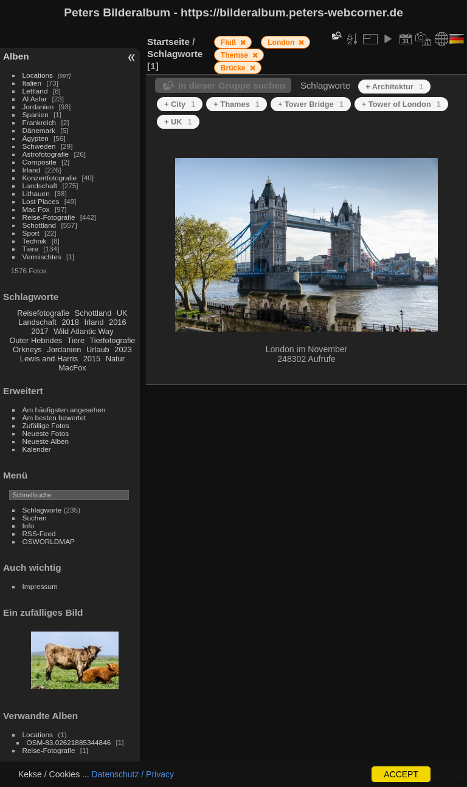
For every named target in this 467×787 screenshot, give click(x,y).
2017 (39, 331)
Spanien (35, 114)
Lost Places (41, 201)
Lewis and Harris (49, 358)
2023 (122, 349)
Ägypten (35, 138)
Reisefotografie (43, 313)
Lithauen (36, 193)
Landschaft (40, 185)
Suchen (34, 518)
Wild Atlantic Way (83, 331)
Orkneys (27, 349)
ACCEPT (401, 774)
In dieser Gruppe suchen (231, 85)
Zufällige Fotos (45, 425)
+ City (179, 104)
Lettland (35, 91)
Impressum (40, 586)
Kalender (36, 449)
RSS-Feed (39, 533)
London (282, 42)
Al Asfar (34, 99)
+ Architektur (394, 86)
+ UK (178, 121)
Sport (31, 233)
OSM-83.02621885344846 (69, 742)
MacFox (72, 367)
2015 (91, 358)
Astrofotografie (45, 154)
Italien (31, 83)
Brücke (234, 68)
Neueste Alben (45, 441)
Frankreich (39, 122)
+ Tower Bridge (311, 104)
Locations (37, 75)
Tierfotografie (113, 340)
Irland (31, 170)
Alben (16, 56)
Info (28, 526)
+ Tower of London (401, 104)
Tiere (30, 249)
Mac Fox (36, 209)
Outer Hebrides (35, 340)
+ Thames (236, 104)
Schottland (39, 225)
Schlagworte (42, 510)
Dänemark (38, 130)
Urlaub (97, 349)
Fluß (229, 42)
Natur (115, 358)
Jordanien (38, 107)
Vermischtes (41, 257)
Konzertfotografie (49, 178)
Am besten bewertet (54, 417)
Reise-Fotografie (48, 217)
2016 (117, 322)
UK (122, 313)
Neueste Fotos (45, 433)
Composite (39, 162)
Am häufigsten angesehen (64, 410)
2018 (69, 322)
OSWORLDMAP (48, 541)
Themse (236, 55)
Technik (34, 241)
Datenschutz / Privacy (133, 774)
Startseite (168, 41)
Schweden (39, 146)
